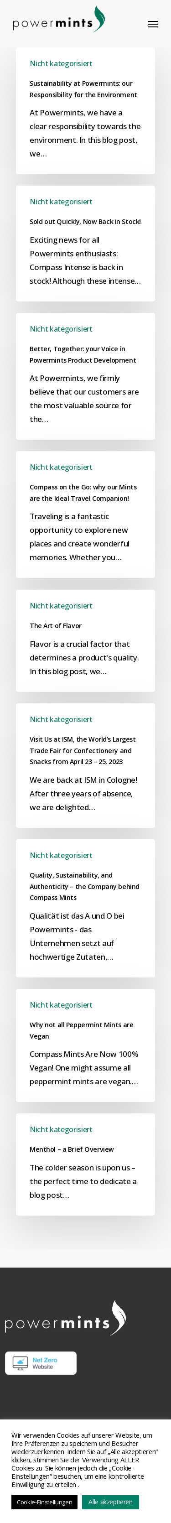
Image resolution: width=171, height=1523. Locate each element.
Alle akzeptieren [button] (110, 1501)
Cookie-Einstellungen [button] (44, 1502)
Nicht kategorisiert (61, 63)
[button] (153, 23)
